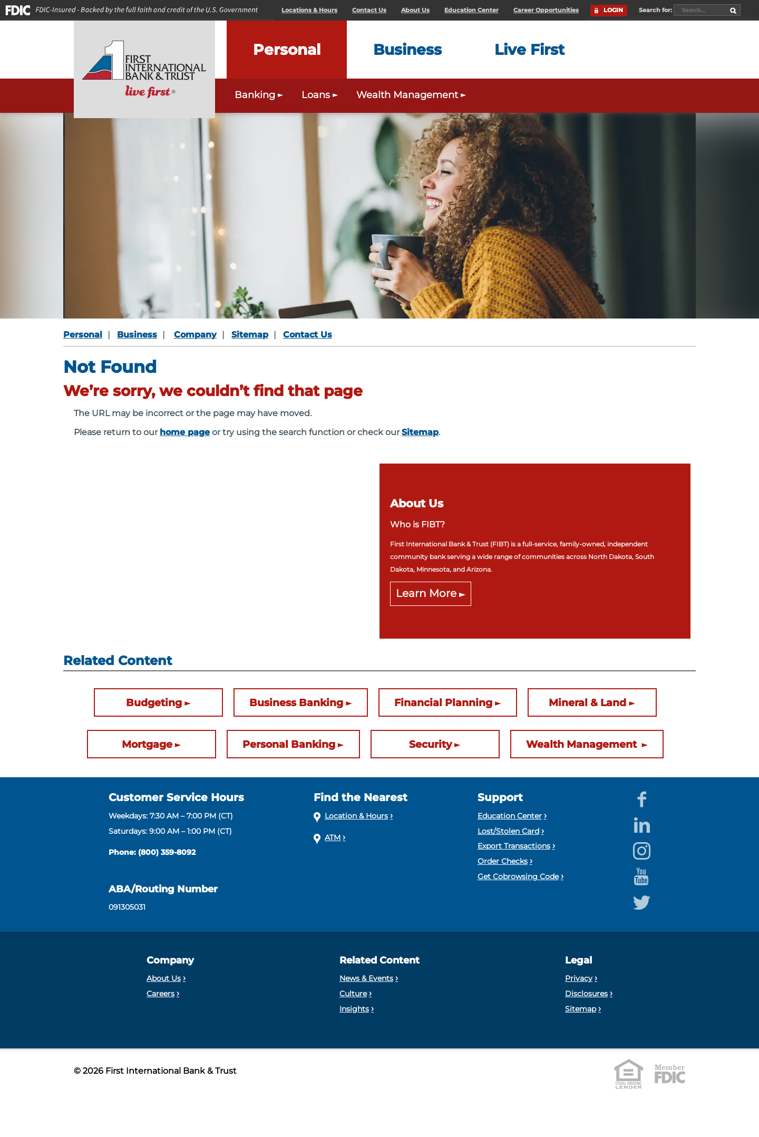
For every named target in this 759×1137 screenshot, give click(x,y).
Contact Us (369, 10)
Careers (160, 993)
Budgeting (154, 702)
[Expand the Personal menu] (287, 50)
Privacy (578, 978)
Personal (82, 335)
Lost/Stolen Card (508, 831)
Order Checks (503, 861)
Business (137, 335)
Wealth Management (582, 744)
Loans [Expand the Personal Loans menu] (320, 94)
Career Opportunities (546, 10)
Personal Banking (288, 744)
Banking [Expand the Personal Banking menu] (260, 94)
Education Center (471, 10)
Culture (353, 993)
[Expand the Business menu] (407, 50)
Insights (354, 1009)
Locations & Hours (309, 10)
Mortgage (147, 744)
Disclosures (586, 993)
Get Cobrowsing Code (518, 876)
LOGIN (613, 10)
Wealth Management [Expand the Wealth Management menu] (412, 94)
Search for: (656, 10)
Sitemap (249, 335)
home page (185, 432)
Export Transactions (514, 846)
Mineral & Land (587, 702)
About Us (415, 10)
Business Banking (296, 702)
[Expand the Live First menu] (529, 50)
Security (430, 744)
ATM (332, 837)
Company (195, 335)
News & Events (366, 978)
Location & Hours (356, 816)
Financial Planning (443, 702)
